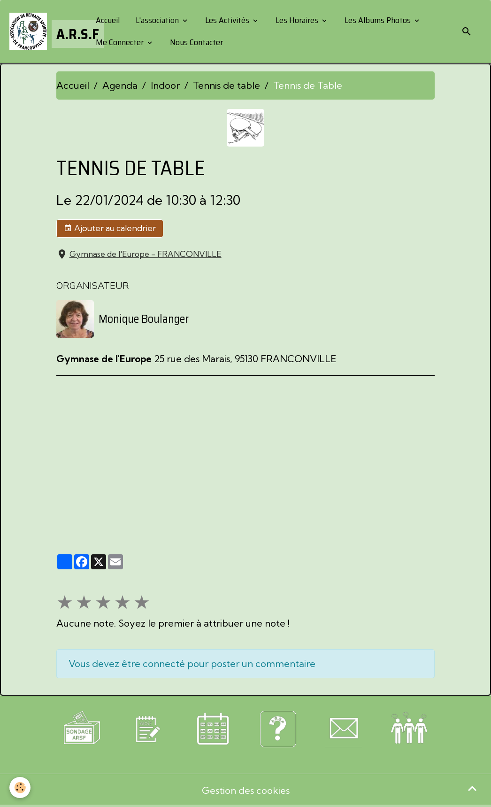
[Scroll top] (472, 788)
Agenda (120, 85)
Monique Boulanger (144, 319)
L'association (157, 20)
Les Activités (227, 20)
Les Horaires (297, 20)
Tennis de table (226, 85)
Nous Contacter (195, 42)
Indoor (165, 85)
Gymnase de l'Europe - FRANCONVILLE (145, 254)
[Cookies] (20, 787)
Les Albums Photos (378, 20)
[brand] (44, 31)
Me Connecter (120, 42)
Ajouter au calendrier (110, 228)
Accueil (107, 20)
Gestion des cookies (246, 790)
